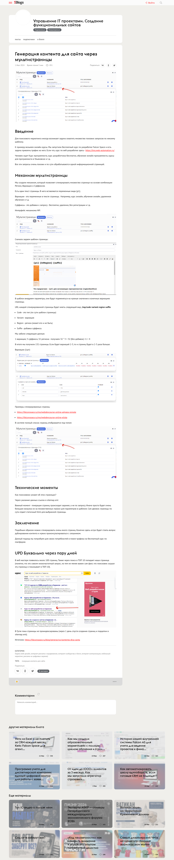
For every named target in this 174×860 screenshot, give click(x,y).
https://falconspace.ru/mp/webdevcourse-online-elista (42, 417)
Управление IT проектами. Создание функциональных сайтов (68, 23)
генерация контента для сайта (33, 661)
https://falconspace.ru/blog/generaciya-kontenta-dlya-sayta (52, 639)
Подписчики (29, 39)
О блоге (40, 39)
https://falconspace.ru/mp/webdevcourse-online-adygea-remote (46, 412)
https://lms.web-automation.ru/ (100, 150)
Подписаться (40, 30)
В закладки (43, 671)
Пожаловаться (54, 30)
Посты (18, 39)
